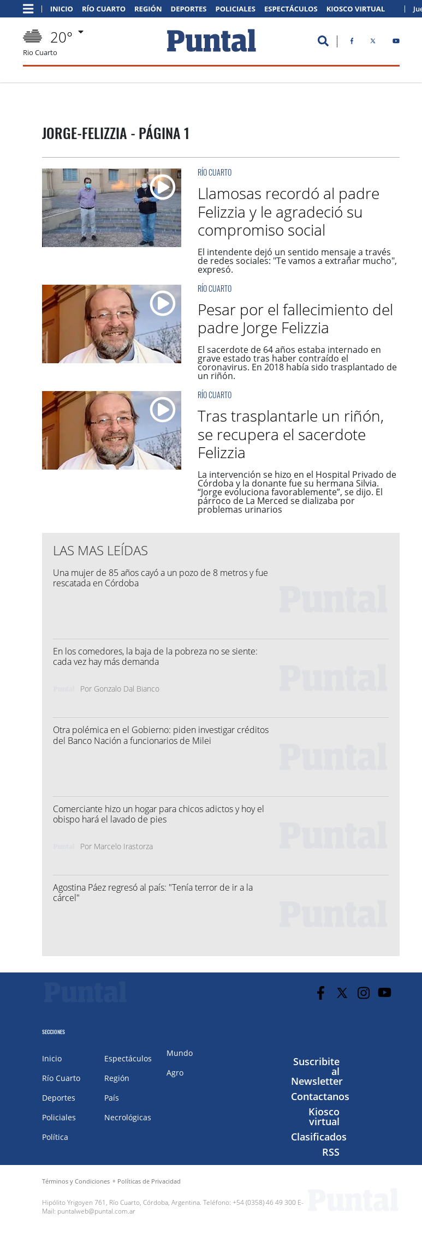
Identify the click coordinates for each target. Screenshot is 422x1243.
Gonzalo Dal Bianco (126, 688)
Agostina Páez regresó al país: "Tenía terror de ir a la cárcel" (153, 892)
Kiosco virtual (324, 1116)
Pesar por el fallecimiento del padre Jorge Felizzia (295, 318)
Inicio (61, 9)
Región (148, 9)
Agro (175, 1072)
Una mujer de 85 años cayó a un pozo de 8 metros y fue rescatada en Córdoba (160, 578)
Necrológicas (127, 1117)
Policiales (236, 9)
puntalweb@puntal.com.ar (96, 1211)
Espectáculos (291, 9)
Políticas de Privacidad (149, 1181)
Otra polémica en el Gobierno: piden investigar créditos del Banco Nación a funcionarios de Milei (161, 735)
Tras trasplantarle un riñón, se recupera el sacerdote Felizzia (291, 434)
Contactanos (320, 1096)
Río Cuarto (104, 9)
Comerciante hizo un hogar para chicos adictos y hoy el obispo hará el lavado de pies (158, 814)
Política (55, 1137)
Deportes (189, 9)
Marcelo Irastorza (123, 846)
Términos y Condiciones (76, 1181)
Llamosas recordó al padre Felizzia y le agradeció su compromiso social (288, 211)
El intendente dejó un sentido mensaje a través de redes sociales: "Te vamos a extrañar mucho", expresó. (297, 260)
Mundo (180, 1053)
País (111, 1097)
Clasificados (319, 1136)
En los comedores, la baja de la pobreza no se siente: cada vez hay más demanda (155, 656)
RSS (331, 1151)
